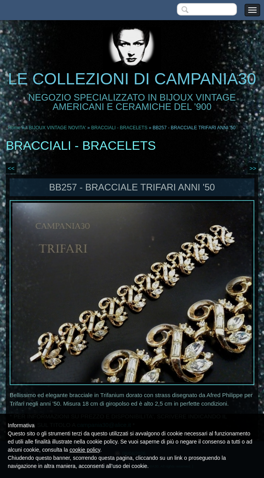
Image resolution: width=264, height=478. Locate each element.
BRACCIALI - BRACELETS (119, 127)
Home (14, 127)
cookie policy (85, 450)
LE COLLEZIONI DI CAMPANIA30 (132, 79)
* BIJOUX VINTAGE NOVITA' (56, 127)
